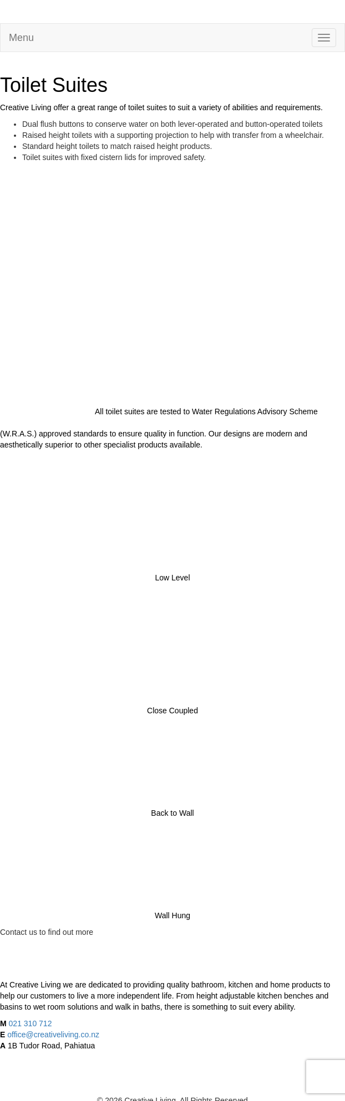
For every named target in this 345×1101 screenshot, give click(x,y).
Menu (21, 37)
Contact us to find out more (46, 932)
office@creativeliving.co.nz (53, 1034)
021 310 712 (30, 1023)
